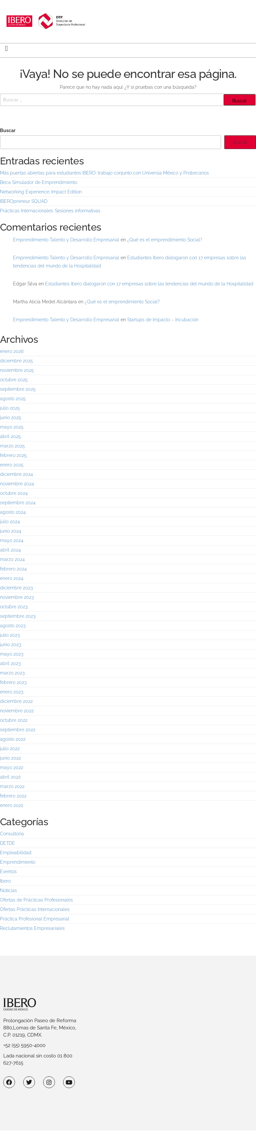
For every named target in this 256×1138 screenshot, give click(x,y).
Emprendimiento (17, 862)
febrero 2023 (13, 682)
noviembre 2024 (17, 483)
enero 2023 (11, 691)
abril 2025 (10, 436)
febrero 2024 (13, 568)
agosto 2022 (13, 739)
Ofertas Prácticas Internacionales (35, 909)
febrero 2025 (13, 455)
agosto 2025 (13, 398)
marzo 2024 (12, 559)
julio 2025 (10, 408)
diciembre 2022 (16, 701)
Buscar (7, 130)
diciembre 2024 (16, 474)
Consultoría (12, 833)
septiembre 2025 (18, 389)
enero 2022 (11, 805)
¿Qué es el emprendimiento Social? (164, 239)
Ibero (5, 881)
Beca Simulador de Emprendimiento (38, 182)
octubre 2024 (14, 493)
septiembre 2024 (18, 502)
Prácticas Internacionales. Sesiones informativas (50, 210)
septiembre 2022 (17, 729)
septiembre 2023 (17, 616)
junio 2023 (10, 644)
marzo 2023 (12, 672)
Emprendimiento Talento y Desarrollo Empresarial (66, 239)
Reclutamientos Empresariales (32, 928)
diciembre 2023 (16, 587)
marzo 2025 (12, 445)
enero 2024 (12, 578)
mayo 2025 (12, 427)
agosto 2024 (13, 512)
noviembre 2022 (17, 710)
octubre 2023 (13, 606)
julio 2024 (10, 521)
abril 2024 (10, 550)
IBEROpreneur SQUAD (23, 201)
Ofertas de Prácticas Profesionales (36, 900)
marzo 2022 (12, 786)
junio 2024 (10, 531)
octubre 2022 (13, 720)
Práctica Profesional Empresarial (34, 918)
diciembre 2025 (16, 360)
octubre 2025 (14, 379)
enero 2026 (12, 351)
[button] (6, 48)
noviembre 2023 (17, 597)
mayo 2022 (11, 767)
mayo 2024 (12, 540)
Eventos (8, 871)
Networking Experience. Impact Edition (41, 191)
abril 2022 (10, 777)
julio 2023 (10, 635)
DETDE (7, 843)
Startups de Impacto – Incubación (162, 319)
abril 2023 (10, 663)
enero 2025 (12, 464)
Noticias (8, 890)
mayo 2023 (11, 654)
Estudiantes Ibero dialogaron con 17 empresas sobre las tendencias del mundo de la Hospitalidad (149, 283)
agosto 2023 (13, 625)
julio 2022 (10, 748)
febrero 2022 (13, 795)
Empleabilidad (15, 852)
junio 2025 (10, 417)
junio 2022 (10, 758)
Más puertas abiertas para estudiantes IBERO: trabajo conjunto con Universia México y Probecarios (104, 172)
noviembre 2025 (17, 370)
